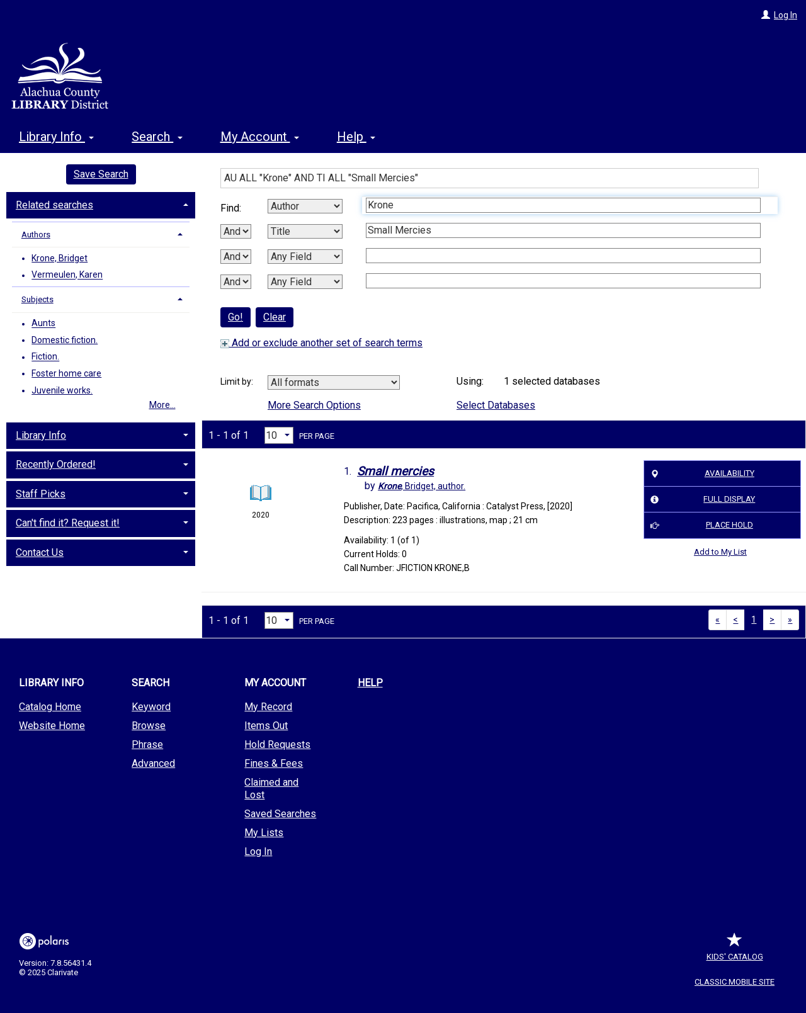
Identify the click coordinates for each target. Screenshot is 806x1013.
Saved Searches (280, 814)
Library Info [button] (56, 136)
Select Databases (496, 405)
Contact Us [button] (40, 552)
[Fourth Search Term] (563, 280)
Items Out (266, 726)
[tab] (100, 204)
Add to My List (720, 552)
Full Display (701, 499)
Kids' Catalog (735, 950)
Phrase (147, 744)
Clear (274, 317)
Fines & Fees (273, 763)
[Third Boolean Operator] (235, 281)
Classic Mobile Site (735, 982)
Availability (700, 473)
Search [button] (157, 136)
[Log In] (765, 15)
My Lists (263, 833)
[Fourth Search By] (305, 281)
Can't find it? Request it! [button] (68, 523)
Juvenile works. (62, 390)
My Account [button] (259, 136)
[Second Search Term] (563, 230)
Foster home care (66, 373)
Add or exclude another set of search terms (321, 343)
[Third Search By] (305, 256)
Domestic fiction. (64, 340)
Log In (785, 15)
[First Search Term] (563, 205)
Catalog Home (50, 707)
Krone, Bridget (59, 258)
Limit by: (237, 381)
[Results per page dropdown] (278, 435)
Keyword (151, 707)
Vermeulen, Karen (67, 275)
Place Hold (700, 526)
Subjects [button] (37, 299)
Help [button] (356, 136)
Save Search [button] (101, 174)
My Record (268, 707)
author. (421, 486)
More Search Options (314, 405)
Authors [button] (35, 234)
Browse (149, 726)
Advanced (153, 763)
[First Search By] (305, 206)
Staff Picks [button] (40, 494)
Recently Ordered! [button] (56, 464)
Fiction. (45, 357)
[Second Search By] (305, 231)
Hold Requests (277, 744)
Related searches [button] (54, 205)
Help (370, 683)
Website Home (52, 726)
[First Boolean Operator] (235, 231)
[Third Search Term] (563, 255)
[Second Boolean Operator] (235, 256)
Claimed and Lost (271, 788)
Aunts (43, 324)
